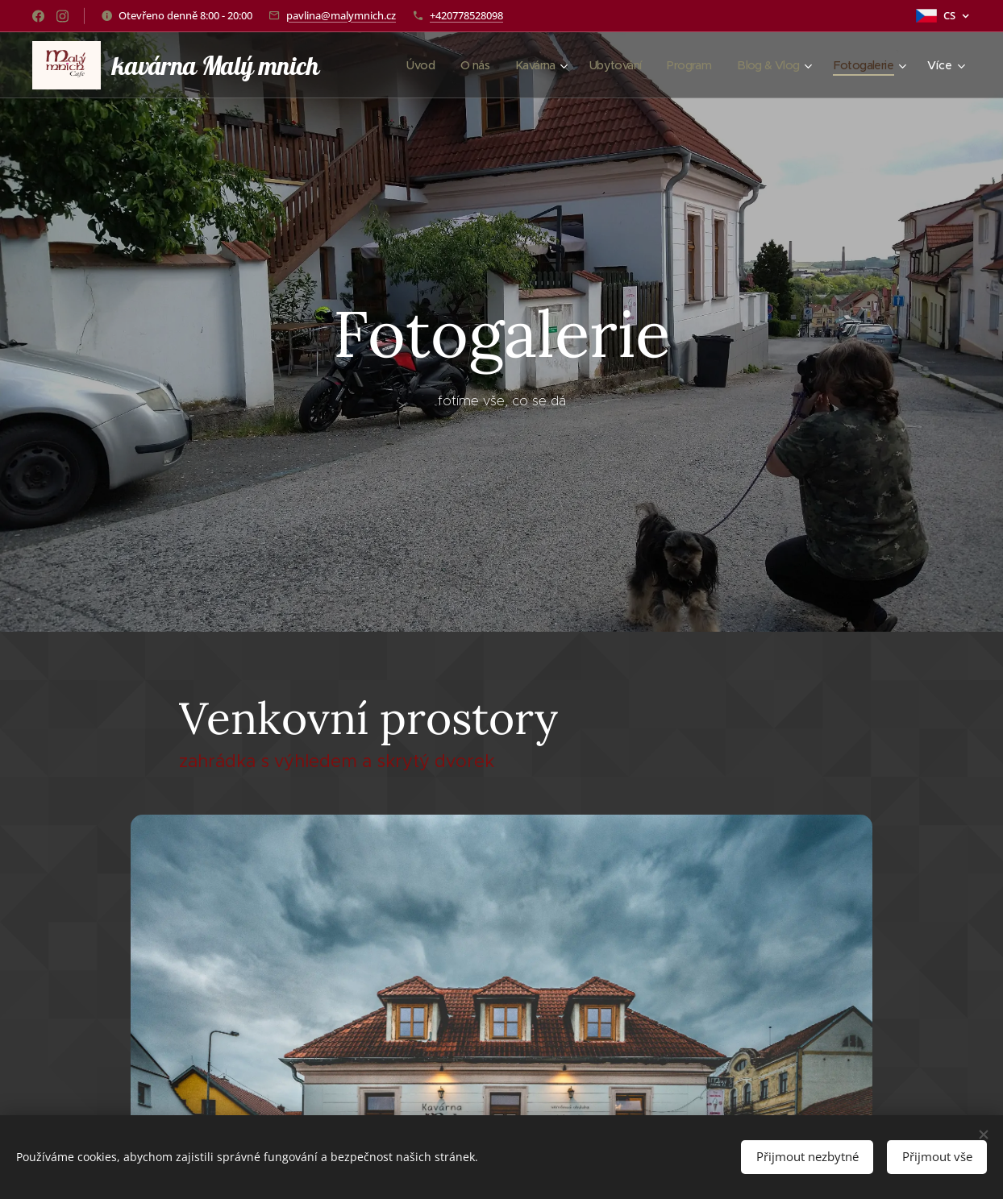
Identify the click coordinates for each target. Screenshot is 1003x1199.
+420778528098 (466, 15)
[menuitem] (400, 65)
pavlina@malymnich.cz (341, 15)
